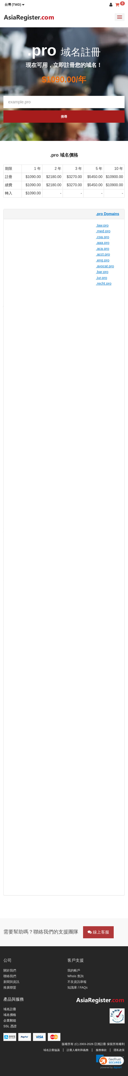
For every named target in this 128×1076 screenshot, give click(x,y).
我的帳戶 (73, 970)
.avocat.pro (105, 266)
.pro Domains (107, 214)
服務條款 (101, 1050)
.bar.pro (102, 272)
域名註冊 (9, 1009)
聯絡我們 (9, 976)
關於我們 (9, 970)
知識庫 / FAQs (77, 987)
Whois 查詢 (75, 976)
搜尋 (64, 116)
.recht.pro (103, 283)
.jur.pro (101, 278)
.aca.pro (102, 249)
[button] (15, 4)
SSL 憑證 (10, 1026)
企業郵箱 (9, 1020)
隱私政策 (119, 1050)
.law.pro (102, 225)
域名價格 (9, 1015)
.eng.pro (102, 260)
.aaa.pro (102, 243)
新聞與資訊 (11, 982)
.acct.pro (103, 254)
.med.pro (103, 231)
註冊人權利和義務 (78, 1050)
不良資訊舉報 (76, 982)
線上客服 (98, 932)
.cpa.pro (102, 237)
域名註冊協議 (51, 1050)
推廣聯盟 (9, 987)
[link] (110, 1061)
